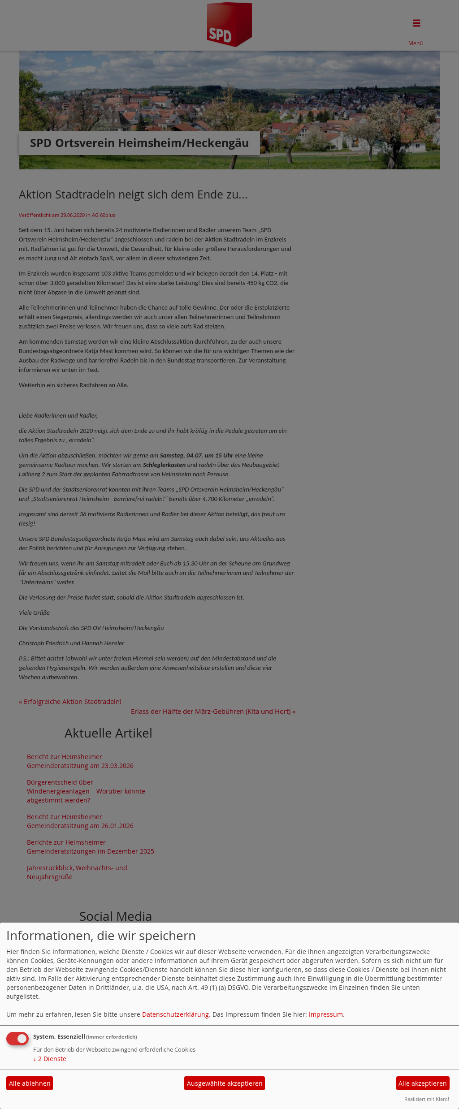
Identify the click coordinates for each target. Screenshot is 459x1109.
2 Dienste (49, 1058)
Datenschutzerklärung (175, 1014)
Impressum (326, 1014)
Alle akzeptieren (422, 1083)
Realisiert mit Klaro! (426, 1099)
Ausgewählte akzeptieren (225, 1083)
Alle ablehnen (30, 1083)
